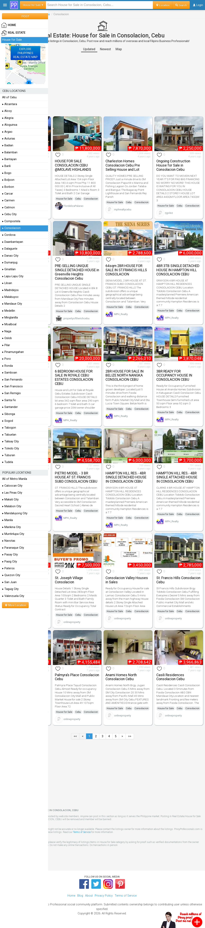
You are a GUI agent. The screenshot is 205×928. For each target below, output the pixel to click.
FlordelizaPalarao (73, 205)
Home (71, 895)
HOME (8, 25)
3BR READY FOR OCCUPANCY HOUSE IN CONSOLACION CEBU (174, 375)
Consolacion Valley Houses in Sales (127, 580)
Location (163, 5)
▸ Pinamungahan (13, 352)
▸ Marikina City (11, 527)
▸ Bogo (6, 173)
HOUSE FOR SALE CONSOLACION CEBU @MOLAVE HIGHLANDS (73, 165)
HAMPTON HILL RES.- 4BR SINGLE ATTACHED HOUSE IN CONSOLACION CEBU (176, 477)
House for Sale (64, 198)
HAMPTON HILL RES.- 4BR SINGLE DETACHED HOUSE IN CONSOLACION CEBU (126, 477)
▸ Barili (6, 166)
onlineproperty (71, 622)
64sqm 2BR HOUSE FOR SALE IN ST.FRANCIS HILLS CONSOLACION (126, 270)
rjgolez (169, 212)
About (89, 895)
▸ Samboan (9, 372)
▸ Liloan (7, 283)
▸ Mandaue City (12, 303)
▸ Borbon (8, 187)
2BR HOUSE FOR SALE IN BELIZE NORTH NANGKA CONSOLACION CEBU (125, 375)
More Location (15, 605)
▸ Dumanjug (9, 262)
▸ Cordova (8, 235)
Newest (105, 49)
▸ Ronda (7, 366)
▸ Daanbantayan (12, 242)
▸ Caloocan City (12, 485)
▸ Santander (10, 407)
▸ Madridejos (10, 290)
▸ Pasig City (9, 561)
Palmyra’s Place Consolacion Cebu (77, 677)
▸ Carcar (7, 193)
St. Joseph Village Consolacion (69, 580)
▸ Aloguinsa (9, 125)
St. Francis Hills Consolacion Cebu (178, 580)
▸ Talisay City (10, 441)
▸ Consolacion (11, 228)
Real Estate (13, 33)
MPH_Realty (121, 314)
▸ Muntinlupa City (13, 534)
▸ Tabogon (9, 427)
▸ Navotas (8, 540)
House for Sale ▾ (33, 4)
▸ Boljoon (8, 180)
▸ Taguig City (10, 589)
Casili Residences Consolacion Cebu (170, 677)
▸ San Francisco (12, 386)
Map (119, 49)
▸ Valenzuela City (13, 596)
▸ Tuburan (8, 455)
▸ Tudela (7, 462)
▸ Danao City (10, 255)
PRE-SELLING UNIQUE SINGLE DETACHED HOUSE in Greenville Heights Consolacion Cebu (77, 272)
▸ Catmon (8, 207)
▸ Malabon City (11, 506)
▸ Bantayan (9, 159)
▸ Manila (7, 520)
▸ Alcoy (7, 111)
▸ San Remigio (11, 393)
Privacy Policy (104, 895)
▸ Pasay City (10, 554)
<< (75, 736)
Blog (80, 895)
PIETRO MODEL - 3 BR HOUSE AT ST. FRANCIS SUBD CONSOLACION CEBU (76, 477)
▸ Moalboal (9, 324)
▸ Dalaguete (9, 248)
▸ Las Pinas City (12, 492)
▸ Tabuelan (9, 434)
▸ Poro (6, 359)
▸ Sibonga (8, 414)
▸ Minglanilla (10, 317)
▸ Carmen (8, 200)
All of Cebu (9, 97)
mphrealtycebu (122, 209)
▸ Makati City (10, 499)
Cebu (78, 198)
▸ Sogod (7, 421)
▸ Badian (7, 145)
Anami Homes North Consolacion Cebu (121, 677)
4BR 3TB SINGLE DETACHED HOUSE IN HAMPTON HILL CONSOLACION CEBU (177, 270)
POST (25, 16)
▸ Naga (6, 331)
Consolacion (91, 198)
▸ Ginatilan (9, 269)
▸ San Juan (9, 582)
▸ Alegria (7, 118)
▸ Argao (7, 132)
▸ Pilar (6, 345)
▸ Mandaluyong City (14, 513)
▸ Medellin (8, 310)
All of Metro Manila (14, 479)
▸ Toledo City (10, 448)
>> (129, 736)
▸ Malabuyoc (10, 297)
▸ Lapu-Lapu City (12, 276)
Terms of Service (82, 832)
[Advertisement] (102, 84)
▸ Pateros (8, 568)
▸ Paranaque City (13, 547)
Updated (89, 49)
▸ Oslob (7, 338)
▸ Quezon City (11, 575)
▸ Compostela (11, 221)
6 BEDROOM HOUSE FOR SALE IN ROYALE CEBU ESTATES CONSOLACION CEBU (74, 377)
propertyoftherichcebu (76, 318)
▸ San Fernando (12, 379)
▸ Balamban (9, 152)
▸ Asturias (8, 138)
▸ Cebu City (9, 214)
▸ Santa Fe (9, 400)
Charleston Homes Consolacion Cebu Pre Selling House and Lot (123, 165)
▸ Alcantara (9, 104)
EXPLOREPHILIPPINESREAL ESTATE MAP (25, 53)
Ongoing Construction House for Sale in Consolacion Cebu (173, 165)
